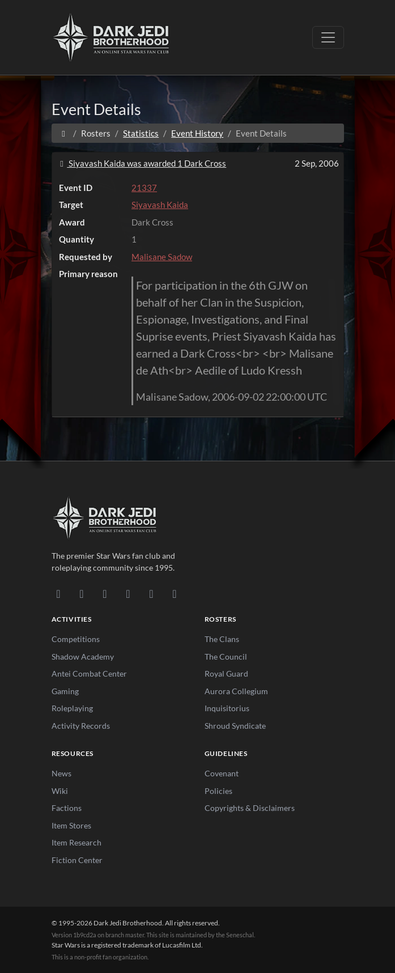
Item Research (76, 842)
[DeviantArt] (82, 593)
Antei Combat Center (89, 673)
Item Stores (71, 825)
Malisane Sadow (161, 257)
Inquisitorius (227, 708)
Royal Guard (226, 673)
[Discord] (59, 593)
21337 (144, 187)
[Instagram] (128, 593)
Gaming (65, 691)
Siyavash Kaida (159, 204)
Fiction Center (77, 860)
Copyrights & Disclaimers (250, 808)
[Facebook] (105, 593)
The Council (226, 656)
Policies (218, 791)
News (61, 773)
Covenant (222, 773)
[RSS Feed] (175, 593)
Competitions (76, 639)
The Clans (222, 639)
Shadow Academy (83, 656)
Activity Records (81, 725)
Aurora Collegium (236, 691)
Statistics (141, 133)
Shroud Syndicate (235, 725)
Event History (197, 133)
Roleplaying (72, 708)
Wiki (60, 791)
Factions (67, 808)
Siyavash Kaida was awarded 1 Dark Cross (142, 163)
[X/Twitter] (152, 593)
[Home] (63, 133)
